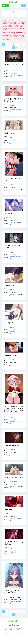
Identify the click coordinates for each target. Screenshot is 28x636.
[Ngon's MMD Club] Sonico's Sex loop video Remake (13, 543)
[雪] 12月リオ (8, 213)
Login (23, 5)
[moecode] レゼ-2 (9, 285)
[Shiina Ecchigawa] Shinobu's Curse (13, 477)
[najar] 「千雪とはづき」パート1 (13, 133)
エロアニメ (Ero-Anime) (15, 75)
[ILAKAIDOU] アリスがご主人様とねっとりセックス (13, 100)
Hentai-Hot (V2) (14, 12)
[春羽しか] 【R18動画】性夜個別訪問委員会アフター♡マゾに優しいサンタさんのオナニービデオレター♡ (13, 410)
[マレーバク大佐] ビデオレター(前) (13, 65)
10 (10, 47)
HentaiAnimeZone (5, 26)
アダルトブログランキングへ (11, 634)
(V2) (14, 1)
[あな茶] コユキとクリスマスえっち (13, 179)
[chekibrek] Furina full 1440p (11, 445)
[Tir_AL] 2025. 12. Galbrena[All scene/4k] (12, 247)
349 (17, 47)
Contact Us (21, 634)
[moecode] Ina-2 (8, 323)
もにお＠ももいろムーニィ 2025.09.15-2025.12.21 (12, 592)
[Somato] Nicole (8, 510)
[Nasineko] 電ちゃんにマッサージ (13, 355)
